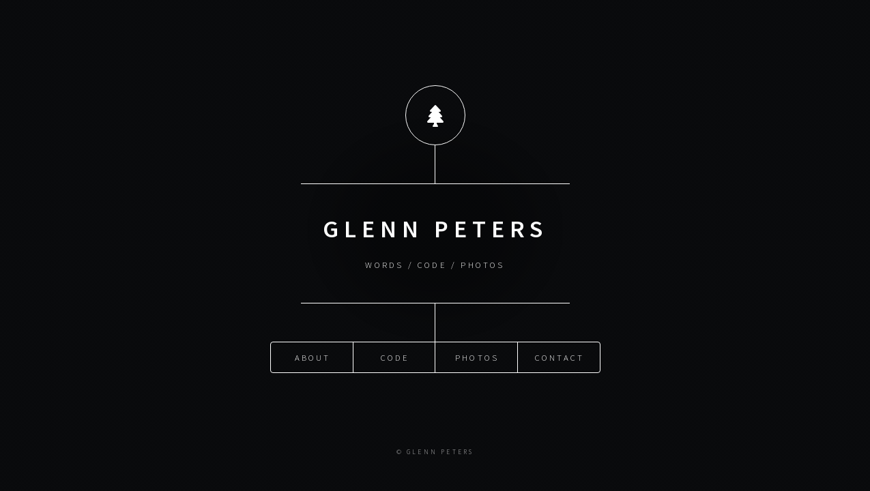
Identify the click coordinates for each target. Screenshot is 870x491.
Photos (477, 356)
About (313, 356)
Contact (559, 356)
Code (395, 356)
